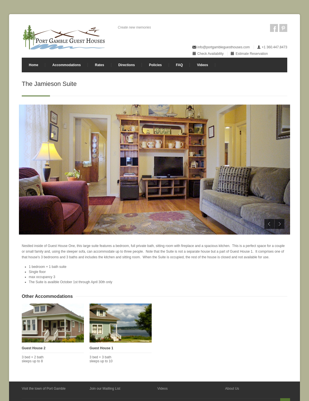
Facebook (274, 28)
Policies (155, 65)
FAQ (179, 65)
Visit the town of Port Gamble (44, 389)
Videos (202, 65)
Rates (99, 65)
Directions (126, 65)
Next (279, 224)
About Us (232, 389)
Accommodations (66, 65)
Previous (269, 224)
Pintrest (283, 28)
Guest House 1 (101, 348)
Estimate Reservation (252, 54)
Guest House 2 (33, 348)
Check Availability (210, 54)
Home (33, 65)
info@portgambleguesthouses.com (223, 47)
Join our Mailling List (105, 389)
